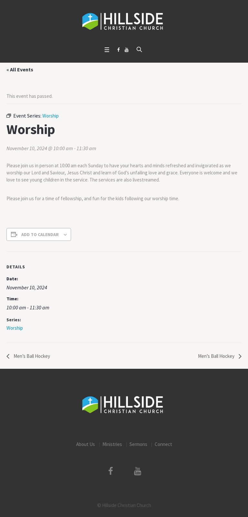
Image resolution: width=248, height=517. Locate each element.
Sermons (138, 444)
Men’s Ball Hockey (31, 356)
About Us (85, 444)
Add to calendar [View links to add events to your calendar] (40, 234)
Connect (163, 444)
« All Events (19, 69)
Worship (14, 328)
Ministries (112, 444)
